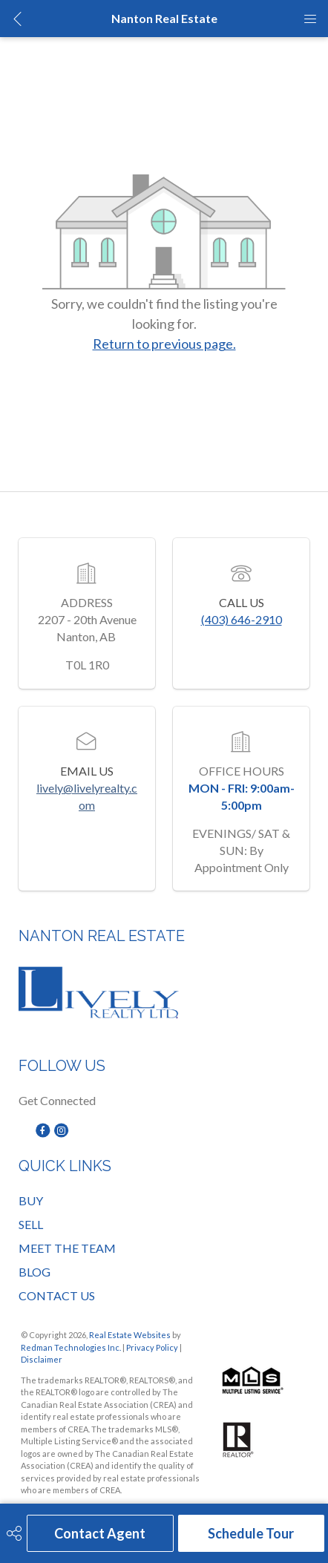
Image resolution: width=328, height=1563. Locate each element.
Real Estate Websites (130, 1335)
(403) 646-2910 (241, 619)
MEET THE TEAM (67, 1248)
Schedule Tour (251, 1533)
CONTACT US (57, 1295)
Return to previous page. (164, 343)
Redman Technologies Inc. (71, 1347)
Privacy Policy (152, 1347)
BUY (31, 1200)
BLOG (34, 1272)
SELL (31, 1224)
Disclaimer (41, 1359)
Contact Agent (99, 1533)
